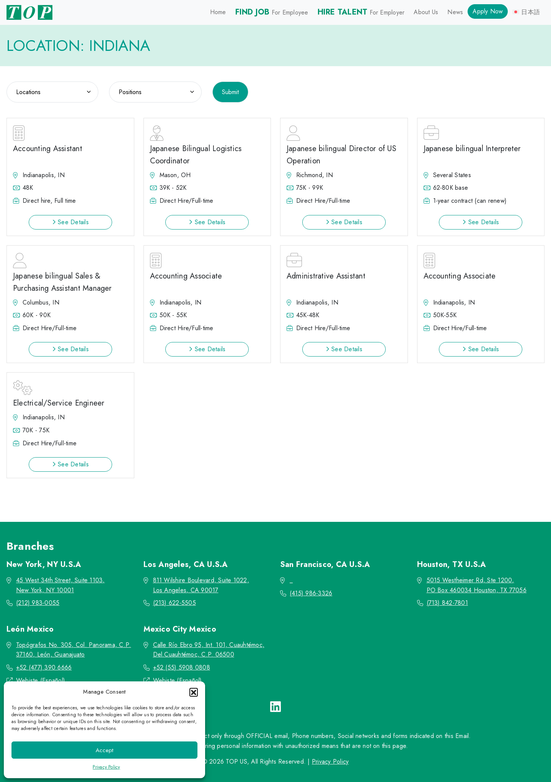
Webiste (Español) (40, 680)
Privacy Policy (106, 767)
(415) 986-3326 (311, 593)
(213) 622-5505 (174, 602)
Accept (104, 750)
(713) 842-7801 (447, 602)
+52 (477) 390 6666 (44, 667)
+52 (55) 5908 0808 (181, 667)
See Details (70, 222)
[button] (193, 692)
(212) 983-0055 (37, 602)
